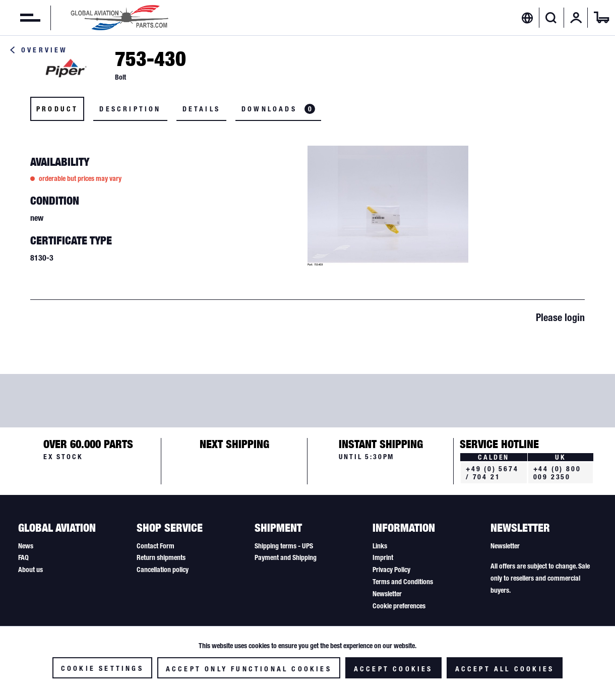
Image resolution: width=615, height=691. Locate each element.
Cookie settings (102, 668)
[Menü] (20, 18)
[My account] (576, 18)
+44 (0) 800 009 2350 (557, 473)
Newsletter (387, 594)
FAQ (23, 557)
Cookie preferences (399, 606)
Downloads (278, 109)
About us (30, 570)
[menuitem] (20, 18)
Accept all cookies (505, 669)
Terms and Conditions (403, 582)
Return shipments (161, 557)
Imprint (383, 557)
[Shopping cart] (601, 18)
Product (57, 109)
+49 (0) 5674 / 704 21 (492, 473)
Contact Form (155, 546)
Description (130, 109)
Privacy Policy (391, 570)
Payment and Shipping (286, 557)
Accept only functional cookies (249, 669)
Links (380, 546)
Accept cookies (393, 669)
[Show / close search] (551, 18)
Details (201, 109)
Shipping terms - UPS (284, 546)
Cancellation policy (163, 570)
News (25, 546)
